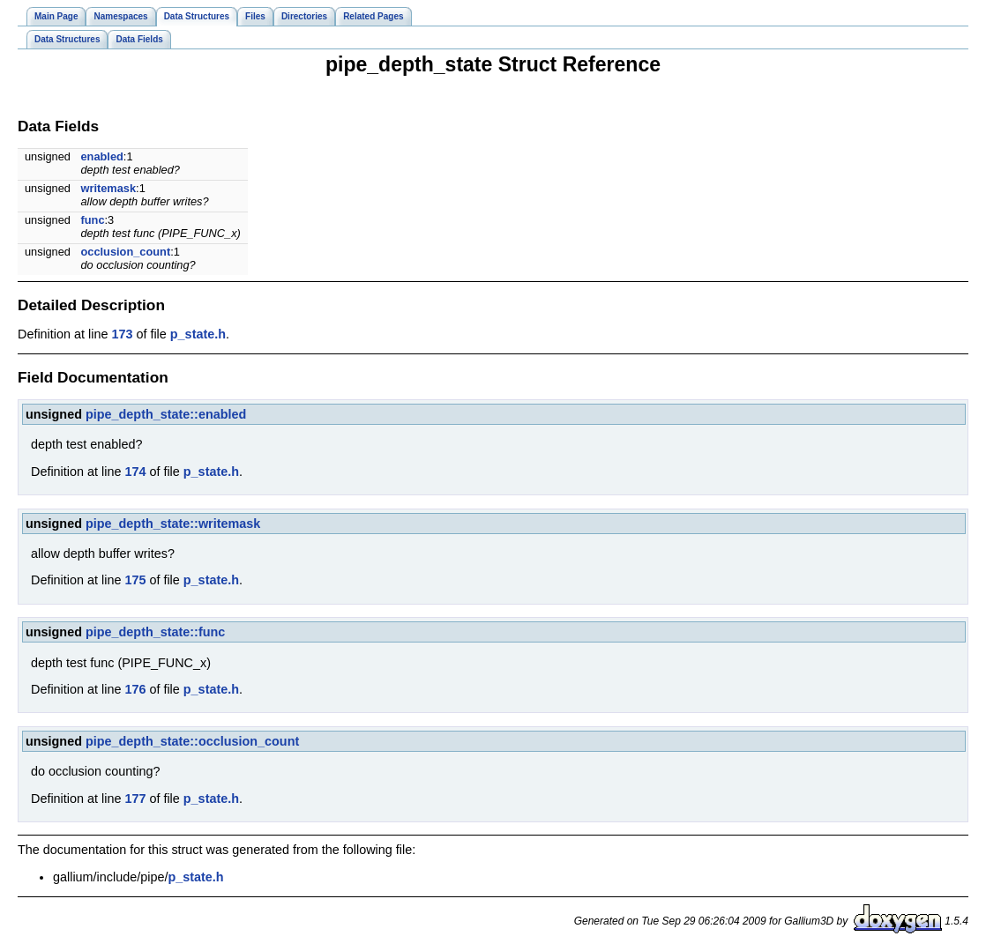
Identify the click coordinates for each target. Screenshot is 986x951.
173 (121, 334)
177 (135, 798)
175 (135, 580)
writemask (109, 188)
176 (135, 689)
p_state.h (198, 334)
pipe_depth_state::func (155, 632)
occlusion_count (126, 251)
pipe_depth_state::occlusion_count (192, 741)
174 (135, 471)
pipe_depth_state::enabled (166, 414)
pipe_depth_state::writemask (173, 523)
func (93, 220)
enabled (102, 156)
